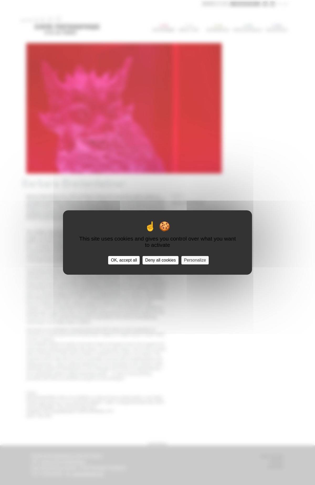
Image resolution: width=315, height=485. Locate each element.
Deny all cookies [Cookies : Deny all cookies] (160, 260)
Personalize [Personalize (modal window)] (195, 260)
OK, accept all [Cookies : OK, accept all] (124, 260)
